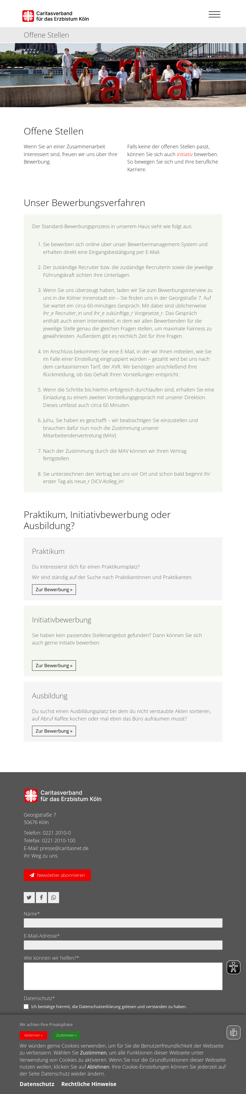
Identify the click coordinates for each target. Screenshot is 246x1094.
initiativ (185, 154)
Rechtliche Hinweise (89, 1084)
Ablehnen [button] (32, 1035)
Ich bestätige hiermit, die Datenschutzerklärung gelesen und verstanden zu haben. (109, 1006)
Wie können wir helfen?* (51, 957)
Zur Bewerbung (52, 589)
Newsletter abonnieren (61, 875)
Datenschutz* (39, 998)
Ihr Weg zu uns (40, 855)
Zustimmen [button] (65, 1035)
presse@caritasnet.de (64, 848)
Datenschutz (37, 1084)
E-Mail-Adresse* (42, 935)
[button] (29, 897)
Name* (32, 913)
